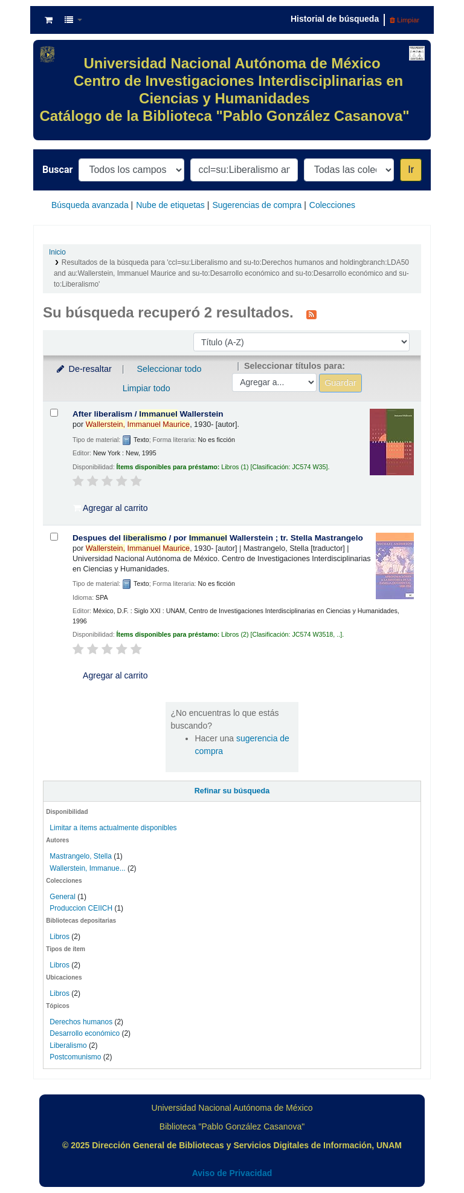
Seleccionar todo (169, 369)
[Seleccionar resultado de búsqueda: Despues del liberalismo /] (54, 537)
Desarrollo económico (85, 1033)
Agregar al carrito (110, 508)
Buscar (57, 169)
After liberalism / (148, 413)
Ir (411, 169)
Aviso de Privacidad (232, 1173)
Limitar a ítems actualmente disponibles (113, 828)
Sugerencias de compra (256, 205)
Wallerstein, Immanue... (87, 868)
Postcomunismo (75, 1057)
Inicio (57, 252)
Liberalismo (68, 1045)
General (63, 896)
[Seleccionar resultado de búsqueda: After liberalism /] (54, 413)
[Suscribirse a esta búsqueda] (311, 313)
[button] (48, 20)
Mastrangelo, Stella (80, 856)
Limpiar (404, 20)
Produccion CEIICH (82, 908)
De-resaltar (83, 369)
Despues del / (217, 537)
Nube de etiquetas (170, 205)
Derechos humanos (81, 1022)
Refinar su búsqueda (232, 791)
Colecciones (332, 205)
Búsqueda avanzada (90, 205)
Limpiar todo (146, 388)
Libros (59, 936)
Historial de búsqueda (335, 19)
